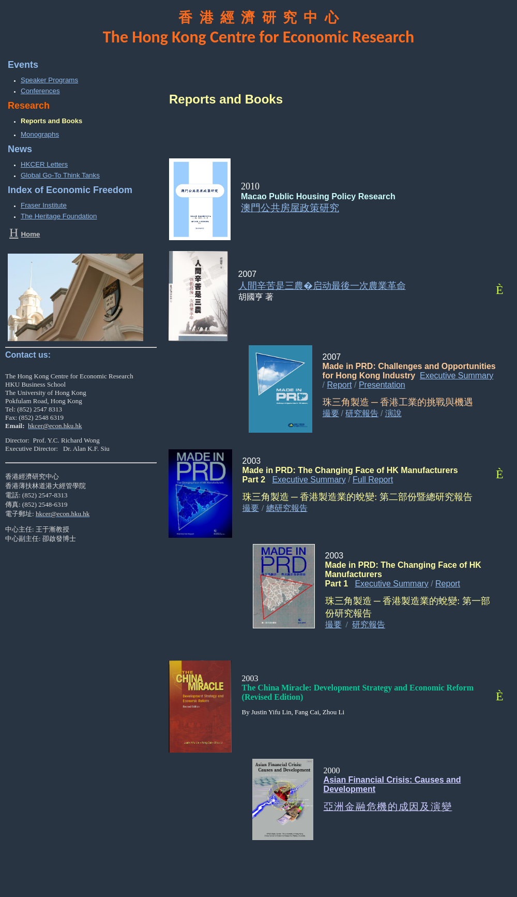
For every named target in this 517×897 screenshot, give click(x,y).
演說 (393, 413)
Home (30, 234)
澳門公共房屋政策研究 (290, 207)
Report (339, 384)
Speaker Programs (49, 80)
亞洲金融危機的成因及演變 (388, 806)
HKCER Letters (44, 164)
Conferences (40, 91)
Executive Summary (456, 375)
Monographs (40, 134)
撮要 (331, 413)
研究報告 (361, 413)
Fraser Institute (44, 205)
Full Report (373, 479)
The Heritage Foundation (59, 216)
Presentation (382, 384)
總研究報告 (287, 508)
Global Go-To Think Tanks (60, 175)
